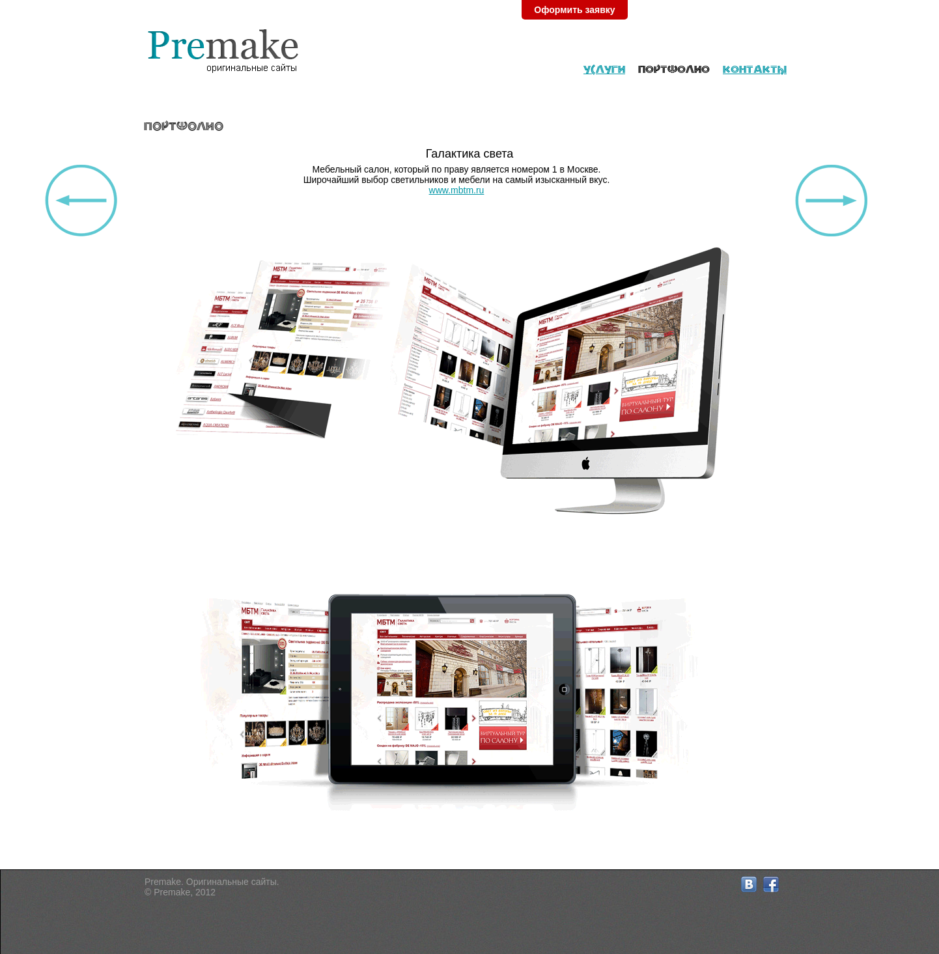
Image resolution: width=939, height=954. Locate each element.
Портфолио (674, 69)
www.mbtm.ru (456, 190)
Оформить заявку (574, 10)
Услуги (604, 69)
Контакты (755, 69)
